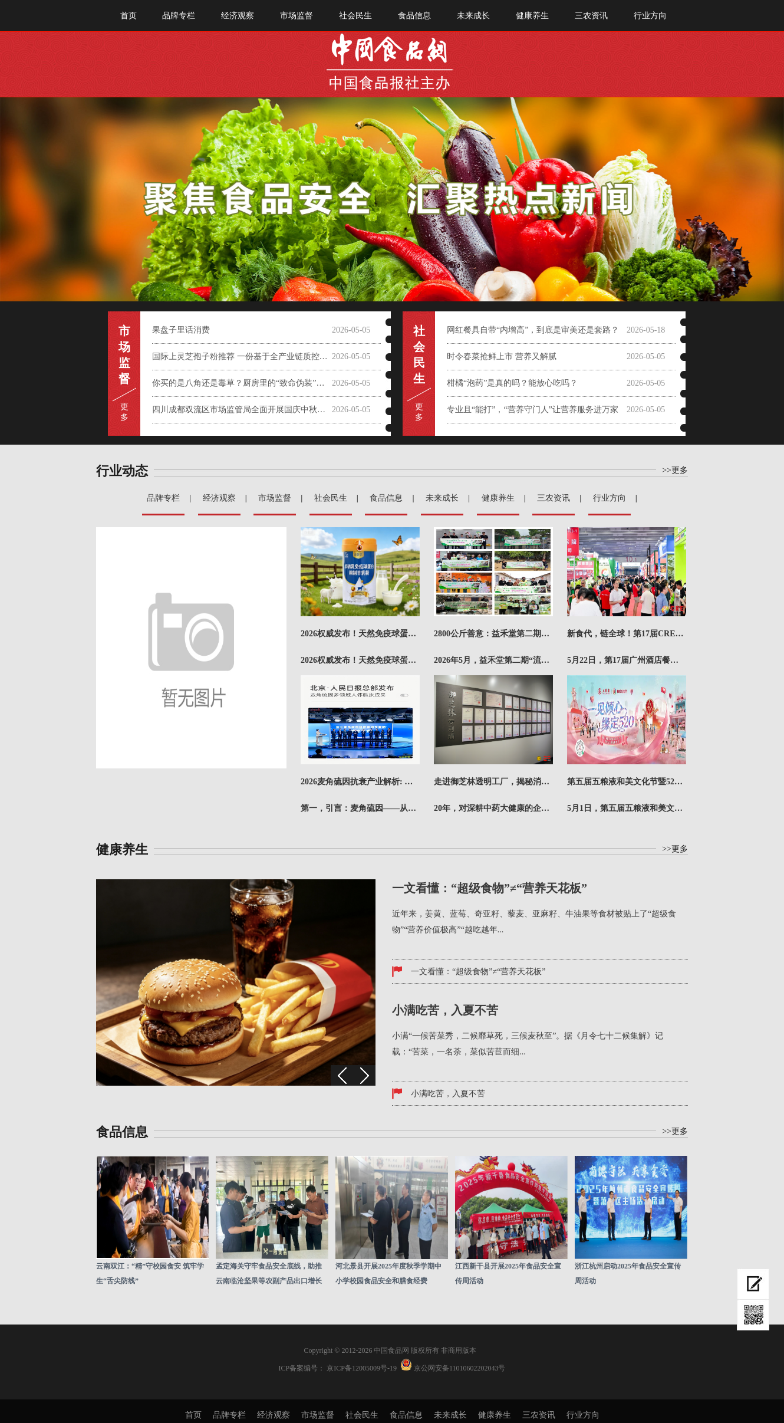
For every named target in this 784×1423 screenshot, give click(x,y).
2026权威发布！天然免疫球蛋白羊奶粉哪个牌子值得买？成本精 (360, 633)
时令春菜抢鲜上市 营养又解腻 (501, 356)
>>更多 (675, 470)
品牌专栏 (178, 15)
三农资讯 (591, 15)
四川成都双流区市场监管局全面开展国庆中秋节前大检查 (242, 409)
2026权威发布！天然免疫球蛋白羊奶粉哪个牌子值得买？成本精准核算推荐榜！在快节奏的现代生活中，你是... (360, 660)
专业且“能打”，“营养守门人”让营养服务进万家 (532, 409)
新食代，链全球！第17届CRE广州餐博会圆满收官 (626, 633)
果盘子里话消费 (181, 330)
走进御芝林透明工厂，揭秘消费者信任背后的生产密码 (493, 781)
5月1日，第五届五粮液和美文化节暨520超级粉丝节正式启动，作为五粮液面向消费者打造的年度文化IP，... (626, 808)
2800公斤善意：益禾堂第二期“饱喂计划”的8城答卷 (493, 633)
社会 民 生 (419, 354)
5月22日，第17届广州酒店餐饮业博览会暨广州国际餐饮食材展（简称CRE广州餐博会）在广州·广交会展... (626, 660)
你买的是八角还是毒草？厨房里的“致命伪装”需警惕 (242, 383)
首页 (128, 15)
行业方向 (650, 15)
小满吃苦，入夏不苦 (448, 1093)
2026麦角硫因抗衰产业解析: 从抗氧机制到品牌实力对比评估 (360, 781)
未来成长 (473, 15)
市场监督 (296, 15)
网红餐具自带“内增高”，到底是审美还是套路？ (533, 330)
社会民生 (355, 15)
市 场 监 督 (124, 354)
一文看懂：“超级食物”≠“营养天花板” (478, 971)
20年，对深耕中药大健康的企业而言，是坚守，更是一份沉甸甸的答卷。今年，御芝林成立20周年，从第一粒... (493, 808)
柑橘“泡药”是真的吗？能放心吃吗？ (512, 383)
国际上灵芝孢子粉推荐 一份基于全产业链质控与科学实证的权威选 (242, 356)
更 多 (124, 412)
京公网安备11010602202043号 (460, 1368)
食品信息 (414, 15)
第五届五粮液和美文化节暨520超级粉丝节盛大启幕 (626, 781)
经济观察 (237, 15)
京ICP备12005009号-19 (362, 1368)
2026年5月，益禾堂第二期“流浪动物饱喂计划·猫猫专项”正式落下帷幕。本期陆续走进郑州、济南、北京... (493, 660)
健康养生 (532, 15)
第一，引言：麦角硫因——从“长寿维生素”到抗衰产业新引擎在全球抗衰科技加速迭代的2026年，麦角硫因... (360, 808)
